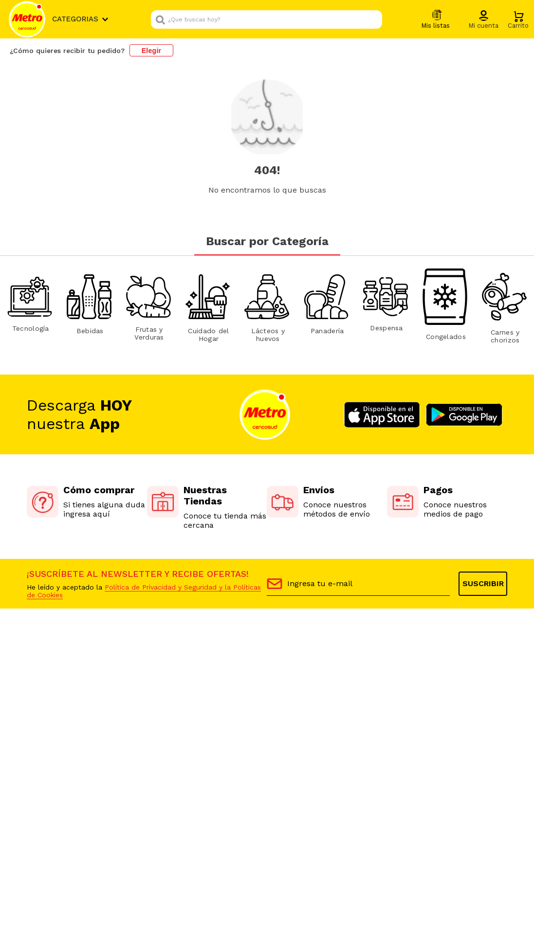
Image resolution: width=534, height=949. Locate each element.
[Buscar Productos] (372, 19)
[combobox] (266, 19)
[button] (483, 20)
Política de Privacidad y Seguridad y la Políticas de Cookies (144, 591)
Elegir (152, 50)
